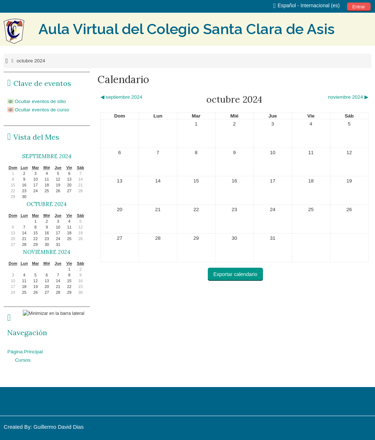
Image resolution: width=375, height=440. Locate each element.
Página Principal (25, 351)
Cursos (22, 360)
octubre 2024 (31, 60)
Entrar (359, 6)
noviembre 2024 (46, 251)
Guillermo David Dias (58, 427)
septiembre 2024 (46, 156)
